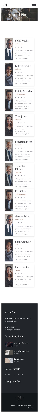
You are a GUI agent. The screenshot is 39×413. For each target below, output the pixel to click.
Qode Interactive (22, 405)
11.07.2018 (16, 346)
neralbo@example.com (12, 330)
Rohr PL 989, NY (10, 327)
